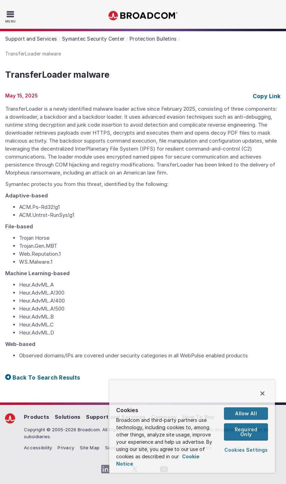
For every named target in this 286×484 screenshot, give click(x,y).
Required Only (246, 431)
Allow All (246, 413)
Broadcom (143, 16)
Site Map (89, 447)
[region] (192, 426)
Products (36, 417)
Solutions (67, 417)
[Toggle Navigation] (11, 16)
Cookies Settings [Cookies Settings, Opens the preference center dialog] (246, 450)
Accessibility (38, 447)
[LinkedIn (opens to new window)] (105, 469)
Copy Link (266, 96)
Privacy (66, 447)
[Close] (262, 393)
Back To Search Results (42, 377)
